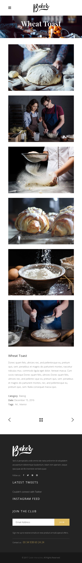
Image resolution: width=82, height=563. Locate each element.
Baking (22, 395)
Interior (23, 404)
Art (16, 404)
